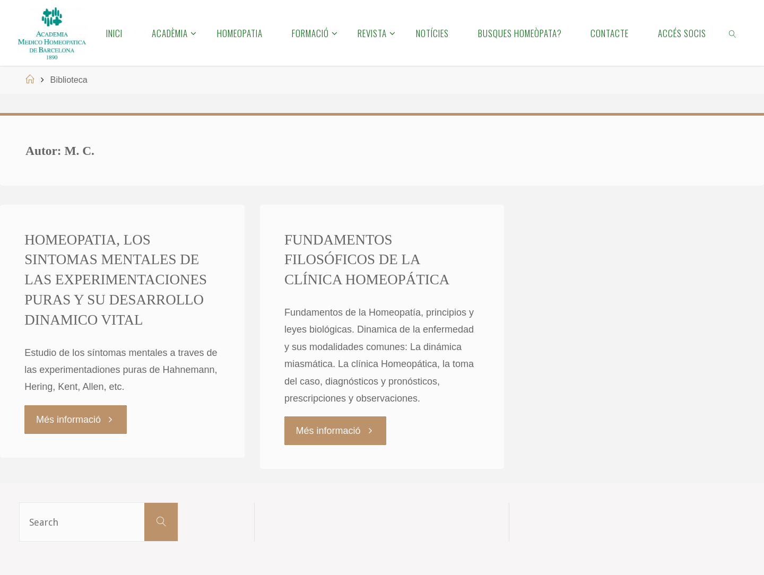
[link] (733, 33)
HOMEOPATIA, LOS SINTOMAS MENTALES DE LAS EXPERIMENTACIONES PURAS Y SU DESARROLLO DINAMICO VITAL (115, 280)
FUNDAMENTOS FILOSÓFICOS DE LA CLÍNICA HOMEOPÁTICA (366, 260)
